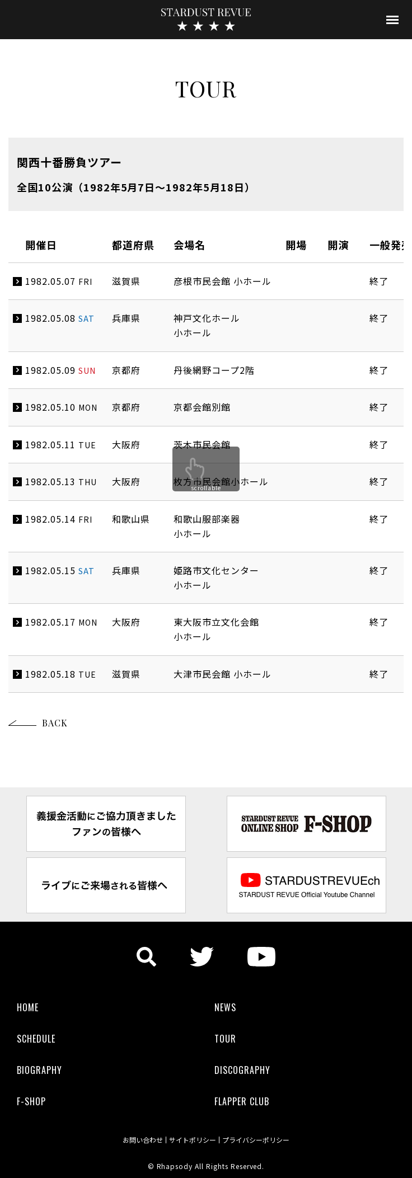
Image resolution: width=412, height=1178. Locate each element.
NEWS (225, 1007)
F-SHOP (31, 1101)
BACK (55, 723)
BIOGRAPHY (39, 1070)
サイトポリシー (192, 1140)
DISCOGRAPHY (242, 1070)
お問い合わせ (143, 1140)
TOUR (225, 1038)
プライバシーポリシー (255, 1140)
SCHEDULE (36, 1038)
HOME (28, 1007)
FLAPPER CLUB (241, 1101)
